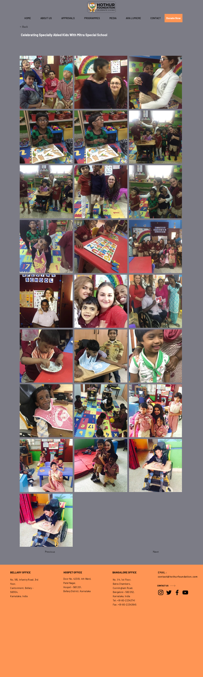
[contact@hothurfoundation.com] (179, 576)
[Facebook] (177, 592)
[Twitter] (168, 592)
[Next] (150, 551)
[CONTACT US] (169, 585)
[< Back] (31, 26)
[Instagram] (160, 592)
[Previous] (56, 551)
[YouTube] (185, 592)
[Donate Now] (173, 18)
